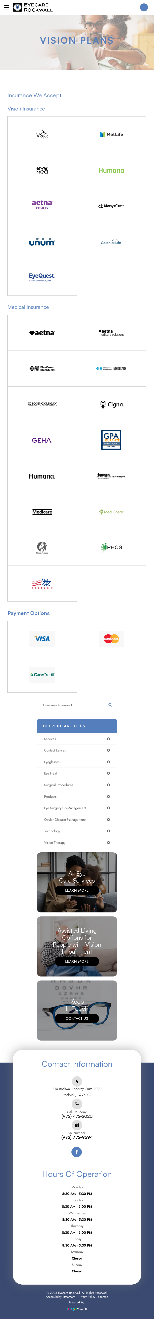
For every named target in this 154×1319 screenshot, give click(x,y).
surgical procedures (58, 785)
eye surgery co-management (65, 808)
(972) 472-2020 (77, 1116)
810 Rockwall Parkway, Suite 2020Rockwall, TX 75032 (77, 1091)
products (50, 796)
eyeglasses (52, 761)
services (50, 738)
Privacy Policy (86, 1297)
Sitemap (103, 1297)
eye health (51, 773)
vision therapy (54, 842)
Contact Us (77, 1018)
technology (52, 831)
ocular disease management (65, 819)
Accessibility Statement (60, 1297)
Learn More (77, 890)
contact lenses (55, 750)
